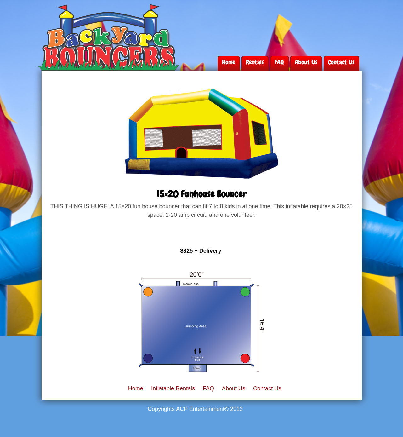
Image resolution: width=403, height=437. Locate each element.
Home (228, 62)
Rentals (255, 62)
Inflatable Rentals (173, 388)
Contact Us (341, 62)
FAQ (279, 62)
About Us (306, 62)
